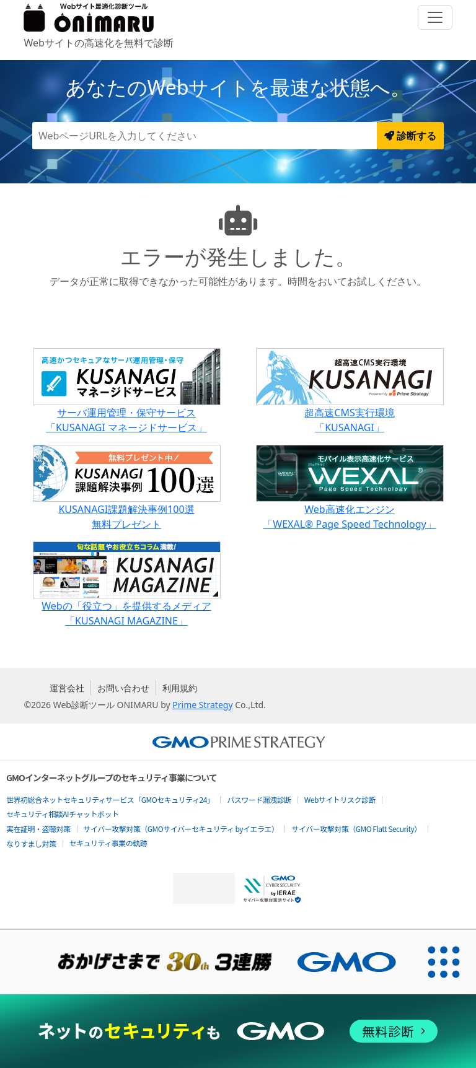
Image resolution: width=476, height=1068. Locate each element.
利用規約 (179, 688)
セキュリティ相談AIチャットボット (62, 813)
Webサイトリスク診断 (340, 799)
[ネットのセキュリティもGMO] (237, 1031)
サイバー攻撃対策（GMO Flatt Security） (356, 828)
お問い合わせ (123, 688)
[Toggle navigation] (435, 17)
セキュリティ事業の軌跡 (108, 843)
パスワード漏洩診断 (259, 799)
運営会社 (67, 688)
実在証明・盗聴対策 (38, 828)
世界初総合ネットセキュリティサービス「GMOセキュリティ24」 (110, 799)
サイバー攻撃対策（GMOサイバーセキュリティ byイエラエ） (181, 828)
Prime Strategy (202, 705)
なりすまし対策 (31, 843)
